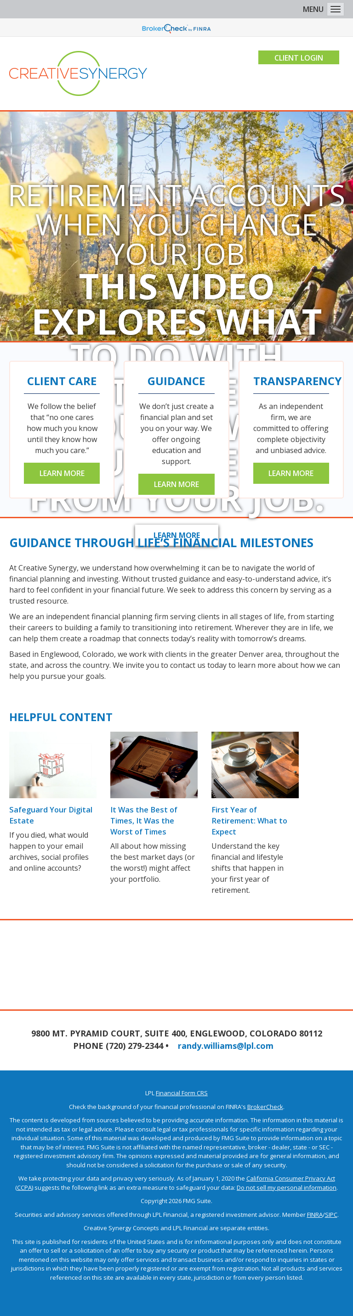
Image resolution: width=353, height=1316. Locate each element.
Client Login (297, 58)
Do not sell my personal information (286, 1187)
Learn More (62, 473)
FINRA (315, 1214)
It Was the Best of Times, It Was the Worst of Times (153, 821)
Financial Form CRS (182, 1093)
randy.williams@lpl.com (225, 1045)
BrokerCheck (265, 1107)
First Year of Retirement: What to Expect (248, 821)
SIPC (331, 1214)
